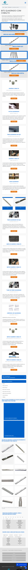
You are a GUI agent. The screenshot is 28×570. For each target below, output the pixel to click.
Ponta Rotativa (5, 395)
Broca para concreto (6, 389)
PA (12, 518)
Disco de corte (5, 385)
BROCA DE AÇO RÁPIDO (7, 393)
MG (6, 517)
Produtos (14, 555)
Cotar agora (20, 34)
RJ (3, 517)
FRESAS (4, 397)
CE (3, 518)
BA (22, 517)
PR (13, 517)
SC (15, 517)
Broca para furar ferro (6, 391)
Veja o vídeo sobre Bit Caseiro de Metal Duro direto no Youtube (10, 436)
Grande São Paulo (10, 536)
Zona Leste (4, 536)
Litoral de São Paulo (17, 536)
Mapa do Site (14, 560)
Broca (4, 383)
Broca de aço (5, 387)
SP (10, 517)
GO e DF (7, 518)
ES (8, 517)
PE (20, 517)
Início (14, 553)
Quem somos (14, 557)
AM (10, 518)
